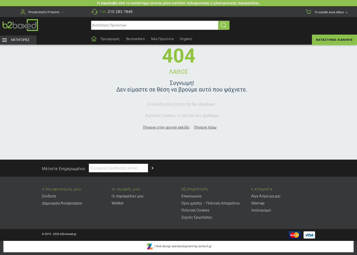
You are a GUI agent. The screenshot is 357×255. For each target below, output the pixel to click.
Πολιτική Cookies (195, 210)
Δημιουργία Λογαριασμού (62, 203)
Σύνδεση (49, 196)
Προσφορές (110, 39)
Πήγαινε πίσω (205, 127)
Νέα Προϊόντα (162, 39)
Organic (186, 39)
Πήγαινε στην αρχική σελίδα (166, 127)
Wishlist (117, 203)
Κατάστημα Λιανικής (334, 39)
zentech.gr (205, 246)
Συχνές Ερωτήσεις (196, 217)
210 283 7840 (120, 12)
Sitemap (258, 203)
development (185, 246)
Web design (163, 246)
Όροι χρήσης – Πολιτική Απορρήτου (210, 203)
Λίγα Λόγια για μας (266, 196)
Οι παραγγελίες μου (127, 196)
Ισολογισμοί (261, 210)
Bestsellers (135, 39)
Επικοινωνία (191, 196)
